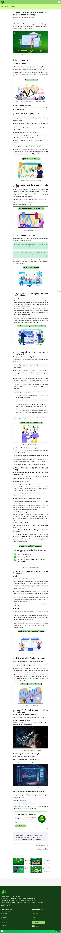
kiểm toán (27, 397)
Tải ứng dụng (20, 825)
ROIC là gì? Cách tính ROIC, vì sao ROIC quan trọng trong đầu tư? (29, 837)
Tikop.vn (36, 806)
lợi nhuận (25, 601)
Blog (2, 6)
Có (39, 848)
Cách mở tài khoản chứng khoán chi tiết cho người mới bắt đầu (29, 835)
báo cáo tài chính (38, 395)
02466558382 (4, 922)
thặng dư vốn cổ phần (31, 154)
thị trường (31, 74)
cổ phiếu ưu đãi (28, 132)
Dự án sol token (23, 800)
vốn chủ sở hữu (31, 149)
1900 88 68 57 (4, 913)
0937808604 (4, 923)
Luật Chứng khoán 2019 (31, 359)
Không (45, 848)
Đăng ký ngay (38, 922)
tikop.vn (33, 917)
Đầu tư (6, 6)
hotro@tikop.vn (4, 917)
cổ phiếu (32, 67)
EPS (32, 135)
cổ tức (46, 123)
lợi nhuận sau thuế (41, 372)
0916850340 (3, 925)
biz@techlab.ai (35, 913)
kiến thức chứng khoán (20, 808)
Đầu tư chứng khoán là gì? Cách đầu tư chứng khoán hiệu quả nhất (30, 839)
